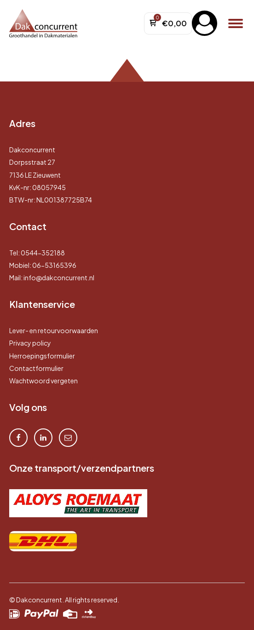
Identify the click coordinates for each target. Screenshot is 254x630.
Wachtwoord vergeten (43, 380)
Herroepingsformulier (42, 356)
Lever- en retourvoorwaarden (53, 330)
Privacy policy (30, 343)
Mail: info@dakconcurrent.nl (51, 277)
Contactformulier (36, 368)
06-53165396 (54, 265)
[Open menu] (235, 23)
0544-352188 (43, 253)
